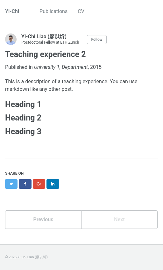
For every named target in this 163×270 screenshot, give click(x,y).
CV (81, 11)
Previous (43, 219)
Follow (96, 39)
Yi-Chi (12, 11)
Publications (53, 11)
